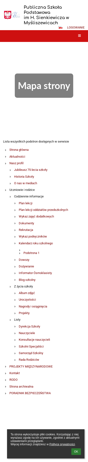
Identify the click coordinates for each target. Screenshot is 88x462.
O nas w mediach (25, 183)
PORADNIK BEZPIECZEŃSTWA (30, 393)
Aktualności (17, 156)
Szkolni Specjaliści (31, 346)
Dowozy (24, 260)
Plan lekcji (25, 203)
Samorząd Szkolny (31, 353)
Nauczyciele (27, 333)
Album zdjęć (27, 293)
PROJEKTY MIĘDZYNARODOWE (31, 366)
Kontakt (14, 373)
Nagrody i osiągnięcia (33, 306)
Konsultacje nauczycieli (34, 339)
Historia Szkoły (24, 176)
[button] (60, 27)
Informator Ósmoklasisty (35, 273)
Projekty (24, 313)
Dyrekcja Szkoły (29, 326)
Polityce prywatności (62, 444)
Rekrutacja (26, 230)
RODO (13, 379)
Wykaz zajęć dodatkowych (36, 216)
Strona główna (19, 149)
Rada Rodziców (29, 359)
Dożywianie (26, 266)
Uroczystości (27, 299)
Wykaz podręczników (33, 236)
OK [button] (76, 451)
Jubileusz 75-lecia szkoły (30, 170)
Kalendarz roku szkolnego (36, 243)
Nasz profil (16, 163)
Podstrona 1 (31, 253)
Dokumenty (26, 223)
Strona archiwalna (21, 386)
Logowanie (75, 27)
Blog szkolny (27, 280)
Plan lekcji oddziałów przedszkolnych (43, 210)
